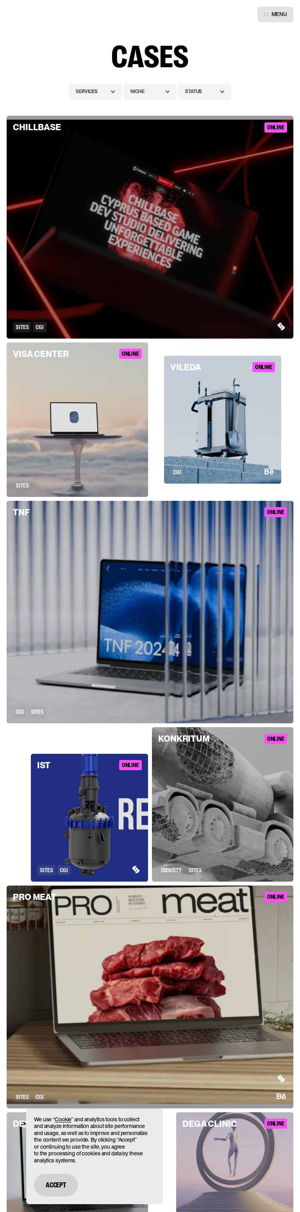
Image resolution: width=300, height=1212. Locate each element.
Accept (56, 1185)
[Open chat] (282, 1196)
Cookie (63, 1119)
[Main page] (26, 14)
